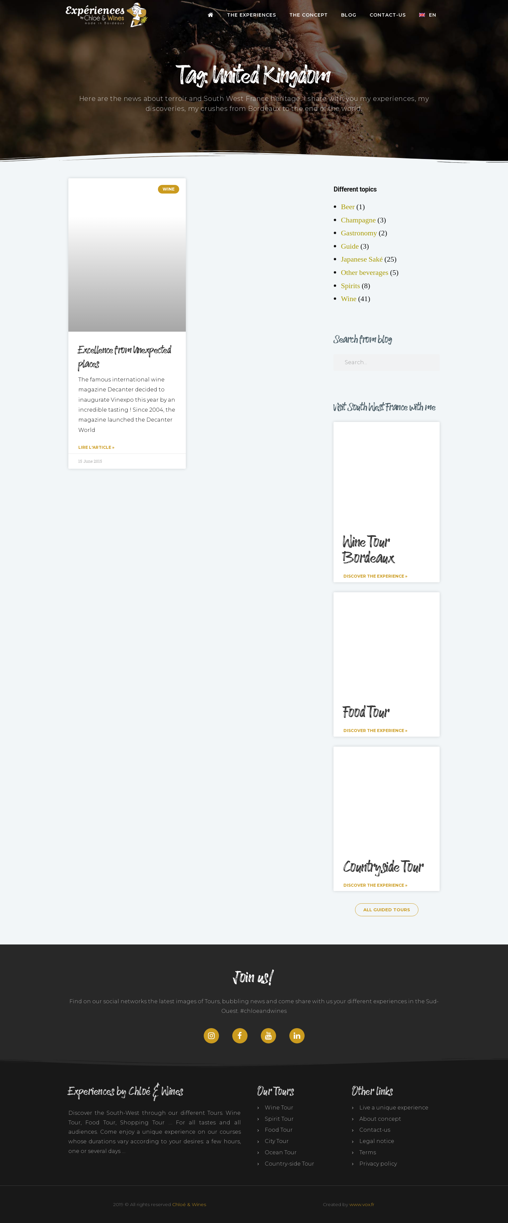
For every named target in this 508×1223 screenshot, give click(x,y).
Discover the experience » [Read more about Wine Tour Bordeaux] (375, 576)
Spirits (350, 285)
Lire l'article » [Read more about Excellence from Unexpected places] (96, 447)
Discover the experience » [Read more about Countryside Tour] (375, 884)
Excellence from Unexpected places (124, 357)
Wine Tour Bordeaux (368, 550)
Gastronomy (359, 233)
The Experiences (251, 15)
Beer (348, 206)
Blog (348, 15)
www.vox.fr (361, 1204)
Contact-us (388, 15)
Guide (350, 246)
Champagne (358, 220)
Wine (348, 298)
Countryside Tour (383, 867)
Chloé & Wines (189, 1204)
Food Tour (366, 713)
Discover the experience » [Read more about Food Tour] (375, 730)
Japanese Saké (362, 259)
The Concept (308, 15)
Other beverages (364, 272)
